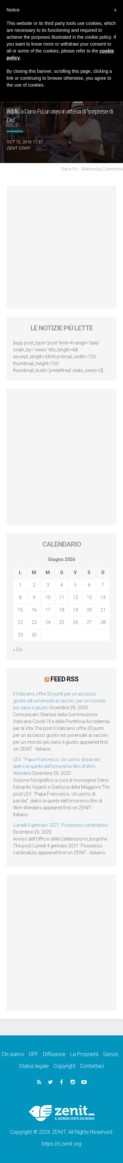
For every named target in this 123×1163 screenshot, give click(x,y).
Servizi (110, 1054)
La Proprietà (84, 1054)
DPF (33, 1054)
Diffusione (54, 1054)
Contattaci (92, 1066)
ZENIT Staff (19, 148)
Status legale (34, 1066)
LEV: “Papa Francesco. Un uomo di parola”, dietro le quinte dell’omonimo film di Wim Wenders (57, 766)
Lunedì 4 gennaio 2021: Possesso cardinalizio (60, 825)
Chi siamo (13, 1054)
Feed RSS (64, 679)
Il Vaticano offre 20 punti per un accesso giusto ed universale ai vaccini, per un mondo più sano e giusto (59, 700)
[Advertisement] (61, 247)
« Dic (18, 649)
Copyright (64, 1066)
